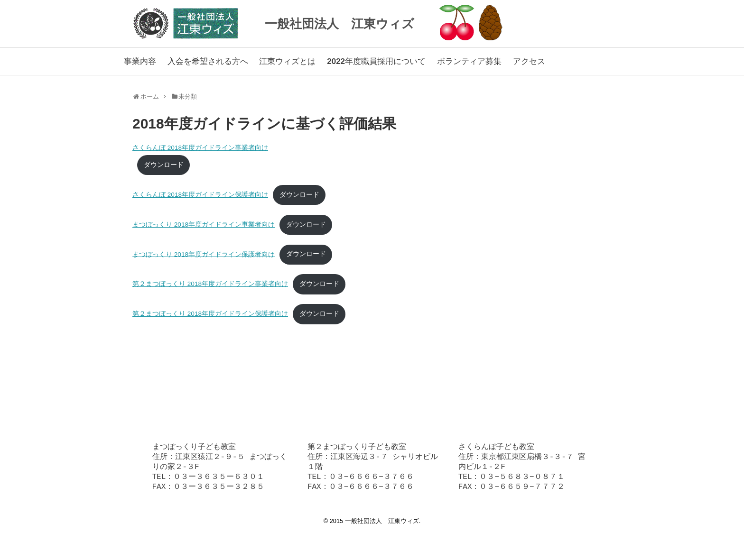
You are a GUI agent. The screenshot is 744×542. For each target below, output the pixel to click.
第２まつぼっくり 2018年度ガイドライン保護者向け (210, 313)
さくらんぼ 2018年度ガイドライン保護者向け (200, 194)
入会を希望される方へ (207, 61)
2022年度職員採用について (376, 61)
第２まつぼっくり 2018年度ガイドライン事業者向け (210, 283)
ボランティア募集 (469, 61)
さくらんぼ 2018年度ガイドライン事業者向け (200, 147)
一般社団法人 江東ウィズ (339, 23)
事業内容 (140, 61)
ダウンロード (164, 164)
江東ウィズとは (287, 61)
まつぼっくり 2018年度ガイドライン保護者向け (203, 253)
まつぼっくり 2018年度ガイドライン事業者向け (203, 224)
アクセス (529, 61)
